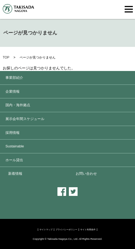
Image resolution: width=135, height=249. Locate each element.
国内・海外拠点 (17, 105)
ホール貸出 (14, 160)
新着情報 (15, 174)
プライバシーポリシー (66, 229)
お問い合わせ (86, 174)
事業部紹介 (14, 78)
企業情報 (12, 91)
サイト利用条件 (88, 229)
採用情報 (12, 133)
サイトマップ (46, 229)
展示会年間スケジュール (24, 119)
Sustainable (14, 146)
